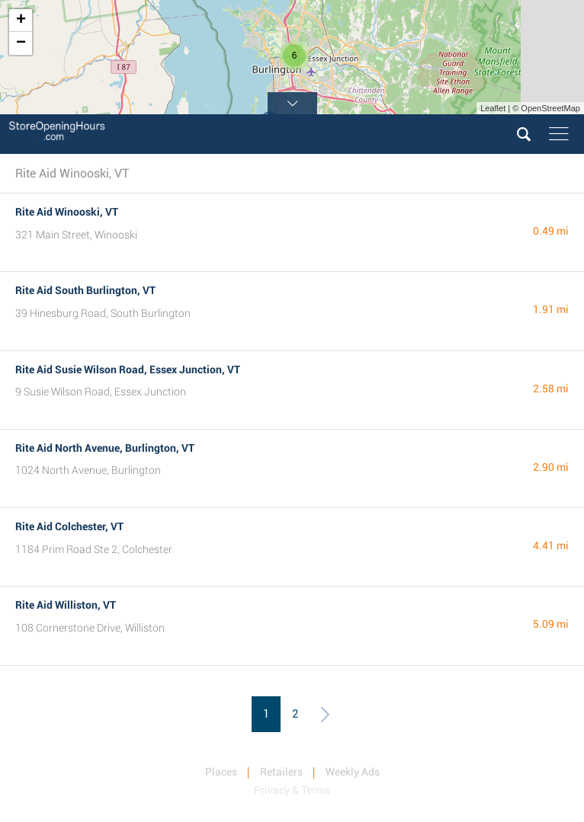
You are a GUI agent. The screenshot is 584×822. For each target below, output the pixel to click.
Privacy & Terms (292, 790)
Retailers (281, 772)
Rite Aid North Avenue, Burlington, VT (104, 448)
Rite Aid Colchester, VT (69, 526)
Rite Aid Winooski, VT (66, 212)
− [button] (21, 43)
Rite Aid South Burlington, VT (85, 290)
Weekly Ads (353, 772)
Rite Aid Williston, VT (65, 605)
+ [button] (21, 20)
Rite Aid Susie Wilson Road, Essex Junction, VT (127, 369)
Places (221, 772)
